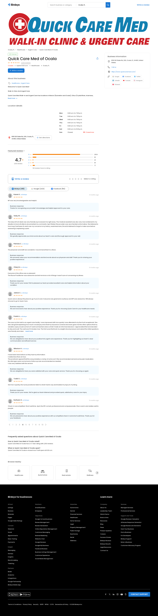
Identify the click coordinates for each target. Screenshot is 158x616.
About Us (103, 508)
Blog (101, 524)
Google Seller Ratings (15, 521)
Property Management (78, 527)
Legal (72, 524)
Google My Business (42, 545)
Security (36, 604)
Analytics (11, 575)
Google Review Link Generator (131, 526)
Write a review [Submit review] (16, 70)
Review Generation (41, 526)
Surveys (10, 554)
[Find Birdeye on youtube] (122, 594)
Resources (103, 521)
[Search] (108, 5)
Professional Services (128, 511)
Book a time (104, 517)
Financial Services (76, 514)
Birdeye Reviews (105, 541)
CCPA (52, 604)
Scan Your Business (127, 529)
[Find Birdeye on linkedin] (113, 594)
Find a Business (126, 532)
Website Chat (40, 539)
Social (10, 532)
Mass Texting (12, 539)
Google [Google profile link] (115, 76)
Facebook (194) (58, 189)
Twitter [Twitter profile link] (137, 76)
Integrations (12, 578)
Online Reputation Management (46, 529)
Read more (12, 98)
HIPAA (46, 604)
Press (102, 527)
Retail (72, 537)
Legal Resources (105, 547)
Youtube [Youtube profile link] (126, 80)
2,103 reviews (26, 63)
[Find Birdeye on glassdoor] (125, 594)
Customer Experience (42, 555)
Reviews (10, 511)
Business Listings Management (45, 552)
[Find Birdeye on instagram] (117, 594)
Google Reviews (40, 542)
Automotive (74, 508)
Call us (113, 67)
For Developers (126, 535)
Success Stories (105, 537)
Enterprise (38, 511)
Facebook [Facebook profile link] (127, 76)
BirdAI (10, 572)
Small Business (40, 508)
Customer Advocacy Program (131, 545)
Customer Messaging (42, 532)
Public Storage (75, 531)
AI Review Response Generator (131, 522)
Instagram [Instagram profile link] (138, 80)
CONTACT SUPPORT (139, 594)
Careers (103, 534)
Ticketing (11, 563)
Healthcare (21, 50)
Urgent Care (32, 50)
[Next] (97, 472)
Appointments (13, 535)
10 (42, 424)
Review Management (42, 522)
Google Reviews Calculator (130, 519)
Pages (10, 517)
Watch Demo (104, 514)
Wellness (73, 541)
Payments (11, 542)
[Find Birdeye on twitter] (109, 594)
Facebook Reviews (41, 549)
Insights (10, 557)
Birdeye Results (105, 544)
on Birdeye (24, 194)
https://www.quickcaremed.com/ (123, 72)
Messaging (11, 550)
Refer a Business (126, 542)
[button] (9, 424)
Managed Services (127, 508)
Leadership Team (106, 511)
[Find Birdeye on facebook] (106, 594)
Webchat (11, 529)
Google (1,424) (37, 189)
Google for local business (43, 519)
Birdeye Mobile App (14, 585)
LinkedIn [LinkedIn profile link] (116, 80)
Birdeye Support (126, 539)
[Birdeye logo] (14, 4)
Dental (72, 511)
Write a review (143, 5)
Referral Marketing (41, 535)
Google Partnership (14, 581)
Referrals (11, 514)
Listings (10, 508)
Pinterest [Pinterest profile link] (116, 84)
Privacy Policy (27, 604)
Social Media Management (44, 559)
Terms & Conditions (15, 604)
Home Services (75, 521)
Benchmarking (13, 560)
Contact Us (104, 550)
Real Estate (74, 534)
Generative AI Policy (61, 604)
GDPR (41, 604)
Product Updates (106, 531)
